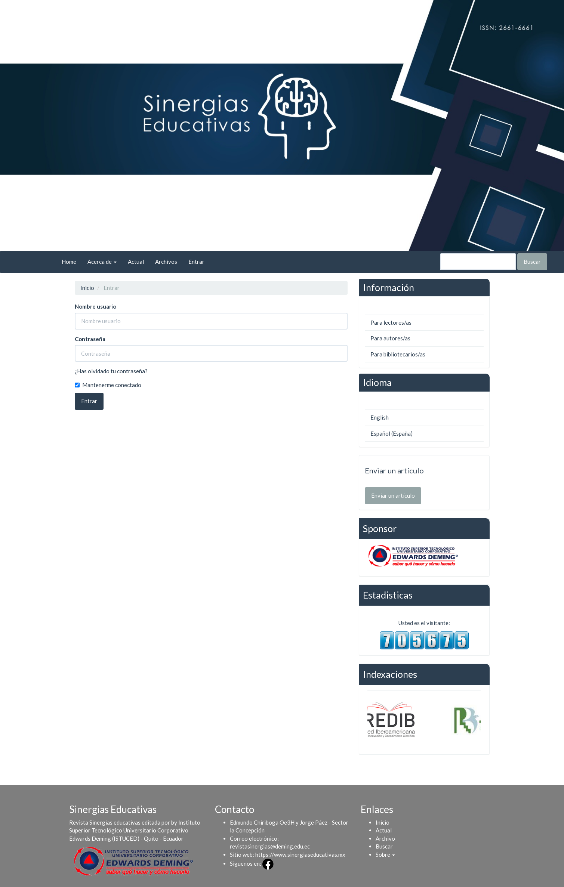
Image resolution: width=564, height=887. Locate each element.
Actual (136, 261)
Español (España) (391, 433)
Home (69, 261)
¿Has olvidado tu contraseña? (111, 371)
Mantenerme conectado (108, 384)
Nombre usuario (95, 306)
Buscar (532, 261)
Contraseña (90, 339)
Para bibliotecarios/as (397, 354)
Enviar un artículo (393, 495)
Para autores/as (390, 338)
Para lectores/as (391, 322)
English (379, 417)
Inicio (87, 287)
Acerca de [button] (102, 261)
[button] (385, 854)
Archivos (166, 261)
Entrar (196, 261)
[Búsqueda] (478, 261)
